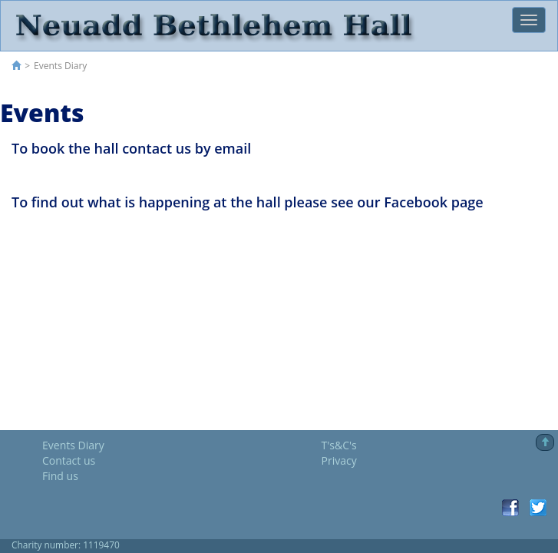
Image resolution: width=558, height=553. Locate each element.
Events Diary (73, 445)
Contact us (68, 460)
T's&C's (339, 445)
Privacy (339, 460)
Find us (60, 476)
